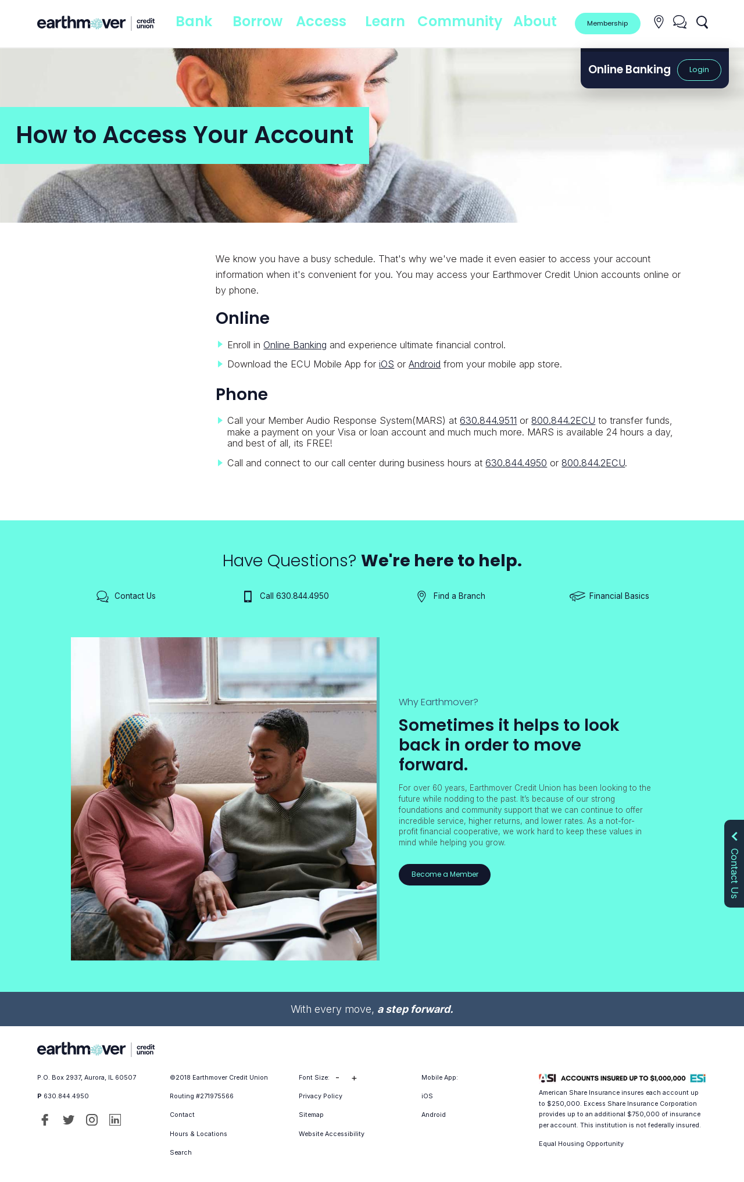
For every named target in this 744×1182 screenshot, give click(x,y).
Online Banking (295, 345)
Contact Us (125, 596)
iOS (386, 364)
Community (464, 22)
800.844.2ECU (563, 420)
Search (181, 1152)
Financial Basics (609, 596)
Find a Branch (449, 596)
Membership (607, 23)
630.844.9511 (488, 420)
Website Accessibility (331, 1134)
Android (425, 364)
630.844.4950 (516, 463)
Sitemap (311, 1115)
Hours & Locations (198, 1134)
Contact (182, 1115)
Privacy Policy (320, 1096)
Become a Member (446, 874)
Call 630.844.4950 (284, 596)
